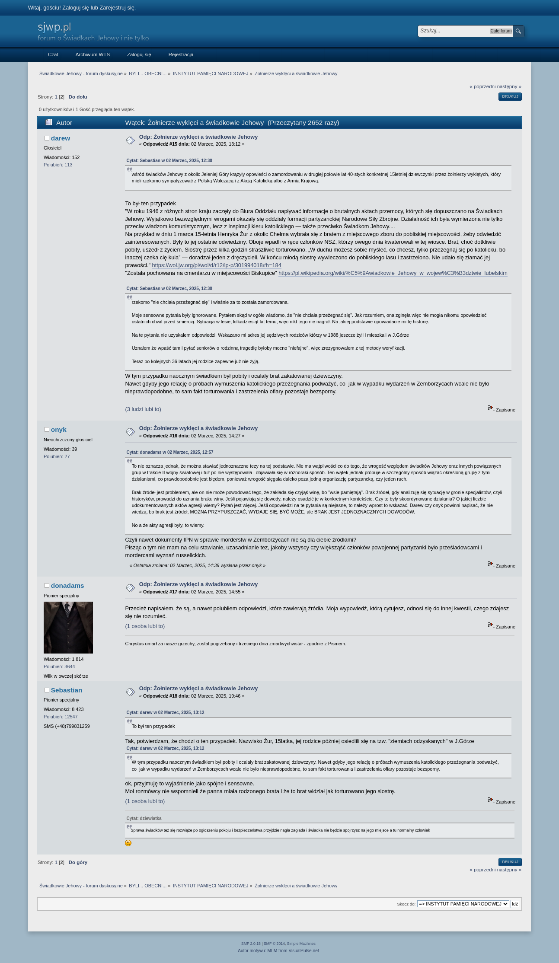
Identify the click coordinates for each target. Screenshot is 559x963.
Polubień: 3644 (59, 666)
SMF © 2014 (274, 943)
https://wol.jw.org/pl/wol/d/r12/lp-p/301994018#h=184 (216, 265)
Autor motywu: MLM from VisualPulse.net (278, 950)
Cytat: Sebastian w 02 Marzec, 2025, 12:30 (169, 160)
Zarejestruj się (116, 7)
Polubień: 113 (58, 164)
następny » (509, 86)
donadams (67, 585)
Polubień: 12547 (61, 716)
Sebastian (67, 690)
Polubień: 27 (57, 456)
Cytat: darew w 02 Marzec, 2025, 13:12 (165, 712)
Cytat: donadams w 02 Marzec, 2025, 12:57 (169, 452)
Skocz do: (406, 904)
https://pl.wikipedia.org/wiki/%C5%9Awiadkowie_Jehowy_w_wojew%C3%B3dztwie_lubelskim (393, 273)
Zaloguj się (75, 7)
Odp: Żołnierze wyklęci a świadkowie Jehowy (198, 137)
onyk (59, 429)
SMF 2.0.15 (251, 943)
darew (60, 138)
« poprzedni (482, 86)
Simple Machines (301, 943)
